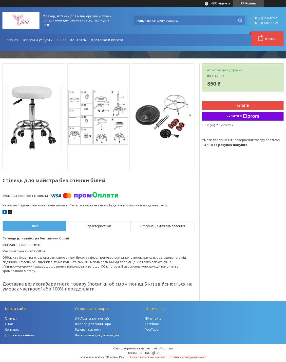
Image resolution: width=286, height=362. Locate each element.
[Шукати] (240, 20)
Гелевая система (88, 329)
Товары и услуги (36, 39)
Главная (11, 39)
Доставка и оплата (107, 39)
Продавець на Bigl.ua (143, 352)
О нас (61, 39)
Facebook (152, 324)
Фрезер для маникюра (93, 324)
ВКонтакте (153, 318)
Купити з (243, 116)
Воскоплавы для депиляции (97, 335)
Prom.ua (166, 348)
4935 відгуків (220, 3)
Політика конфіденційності (188, 357)
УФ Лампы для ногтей (92, 318)
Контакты (78, 39)
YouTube (152, 329)
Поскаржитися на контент (147, 357)
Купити (243, 106)
